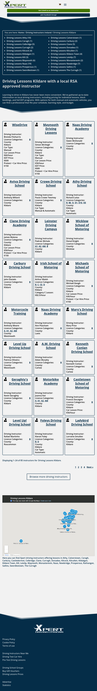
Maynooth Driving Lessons (51, 129)
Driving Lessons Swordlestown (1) (23, 70)
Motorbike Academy (51, 381)
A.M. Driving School (51, 346)
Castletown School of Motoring (82, 383)
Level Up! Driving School (20, 422)
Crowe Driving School (51, 183)
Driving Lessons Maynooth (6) (21, 60)
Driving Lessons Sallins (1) (63, 66)
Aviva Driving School (20, 183)
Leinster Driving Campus (51, 225)
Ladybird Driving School (82, 422)
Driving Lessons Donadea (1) (64, 47)
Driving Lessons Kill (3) (17, 57)
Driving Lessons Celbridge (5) (20, 44)
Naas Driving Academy (82, 127)
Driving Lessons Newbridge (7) (65, 63)
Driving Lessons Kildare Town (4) (66, 54)
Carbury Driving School (20, 265)
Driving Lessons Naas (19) (19, 63)
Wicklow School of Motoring (82, 225)
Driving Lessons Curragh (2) (20, 47)
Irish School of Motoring (51, 265)
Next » (90, 467)
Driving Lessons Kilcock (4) (19, 50)
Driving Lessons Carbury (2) (64, 41)
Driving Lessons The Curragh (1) (66, 70)
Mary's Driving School (82, 311)
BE (70, 202)
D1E (80, 202)
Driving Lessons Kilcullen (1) (64, 50)
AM (44, 246)
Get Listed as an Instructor (49, 10)
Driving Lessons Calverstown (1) (66, 37)
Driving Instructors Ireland (38, 32)
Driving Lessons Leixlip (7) (63, 57)
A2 (40, 246)
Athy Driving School (82, 183)
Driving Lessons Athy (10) (19, 37)
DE (84, 202)
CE (41, 284)
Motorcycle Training (19, 311)
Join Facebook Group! (49, 15)
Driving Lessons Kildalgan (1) (20, 54)
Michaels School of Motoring (82, 267)
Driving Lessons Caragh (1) (19, 41)
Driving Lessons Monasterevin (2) (67, 60)
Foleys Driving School (51, 422)
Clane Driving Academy (20, 223)
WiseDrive (19, 125)
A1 (36, 246)
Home (21, 32)
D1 (76, 202)
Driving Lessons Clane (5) (63, 44)
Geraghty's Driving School (20, 381)
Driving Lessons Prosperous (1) (21, 66)
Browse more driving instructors (48, 476)
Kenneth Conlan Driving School (82, 348)
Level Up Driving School (20, 346)
